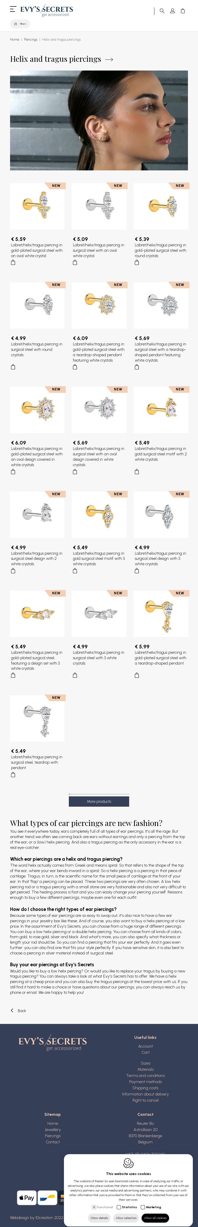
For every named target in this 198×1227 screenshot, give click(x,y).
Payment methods (145, 1081)
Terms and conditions (145, 1075)
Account (145, 1046)
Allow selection (126, 1213)
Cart (146, 1052)
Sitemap (52, 1114)
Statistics (129, 1202)
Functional (105, 1202)
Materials (145, 1069)
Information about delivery (145, 1094)
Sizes (145, 1063)
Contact (53, 1141)
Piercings (30, 39)
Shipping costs (145, 1087)
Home (14, 39)
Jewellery (53, 1129)
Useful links (145, 1037)
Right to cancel (146, 1100)
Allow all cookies (155, 1213)
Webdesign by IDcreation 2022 (36, 1217)
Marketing (153, 1202)
